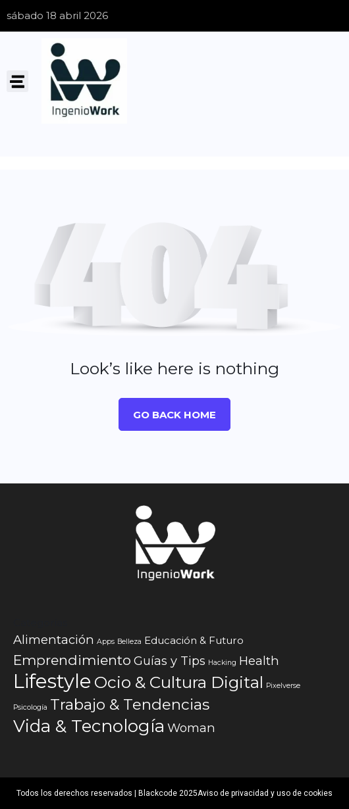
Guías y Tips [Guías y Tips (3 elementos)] (169, 660)
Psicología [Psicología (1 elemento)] (30, 707)
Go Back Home (174, 414)
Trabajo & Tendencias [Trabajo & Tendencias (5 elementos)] (129, 704)
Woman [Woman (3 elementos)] (191, 727)
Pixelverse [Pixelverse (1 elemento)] (283, 685)
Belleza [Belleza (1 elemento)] (129, 641)
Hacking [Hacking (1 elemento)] (222, 662)
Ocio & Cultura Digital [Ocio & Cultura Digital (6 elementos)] (178, 682)
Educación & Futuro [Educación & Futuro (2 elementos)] (194, 640)
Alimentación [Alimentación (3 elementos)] (53, 639)
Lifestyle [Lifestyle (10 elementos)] (52, 681)
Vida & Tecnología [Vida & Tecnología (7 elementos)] (89, 726)
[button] (17, 81)
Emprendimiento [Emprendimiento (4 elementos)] (72, 660)
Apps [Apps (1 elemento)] (106, 641)
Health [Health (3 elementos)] (259, 660)
